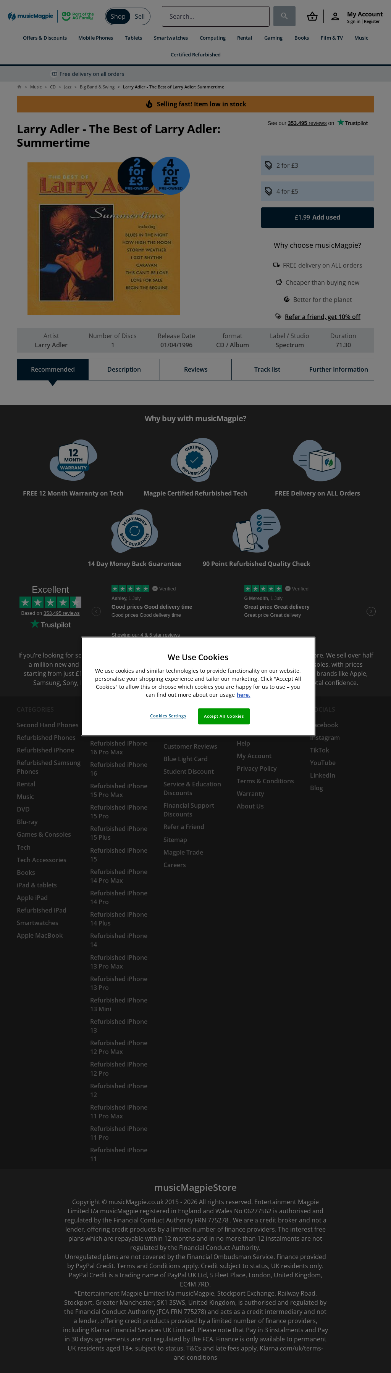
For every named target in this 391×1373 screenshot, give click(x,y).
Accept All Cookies (224, 716)
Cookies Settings (168, 716)
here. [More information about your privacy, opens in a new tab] (243, 695)
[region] (198, 686)
